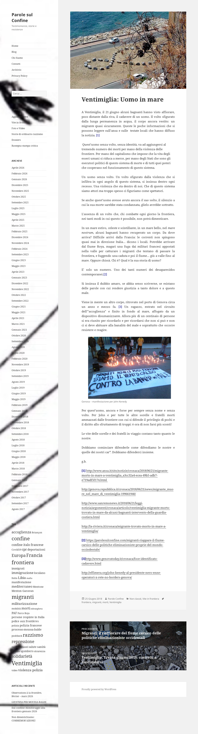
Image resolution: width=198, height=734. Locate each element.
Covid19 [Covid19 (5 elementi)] (16, 549)
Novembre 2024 (20, 243)
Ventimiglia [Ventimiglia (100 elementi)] (27, 663)
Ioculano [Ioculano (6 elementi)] (39, 573)
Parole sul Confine (22, 17)
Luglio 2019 (18, 387)
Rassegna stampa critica (25, 145)
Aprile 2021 (18, 318)
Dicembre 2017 (20, 486)
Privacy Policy (19, 75)
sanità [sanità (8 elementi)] (41, 647)
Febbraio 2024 (19, 248)
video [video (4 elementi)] (15, 670)
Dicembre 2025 (20, 185)
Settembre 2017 (20, 503)
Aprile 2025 (18, 219)
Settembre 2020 (20, 341)
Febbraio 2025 (19, 231)
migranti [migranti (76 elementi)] (23, 596)
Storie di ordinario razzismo (27, 134)
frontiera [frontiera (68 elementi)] (23, 562)
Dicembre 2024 (20, 237)
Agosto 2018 (18, 439)
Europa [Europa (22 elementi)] (19, 555)
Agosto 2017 (18, 509)
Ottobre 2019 (19, 370)
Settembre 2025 (20, 202)
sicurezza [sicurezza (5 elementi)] (39, 651)
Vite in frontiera (20, 122)
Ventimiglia (115, 602)
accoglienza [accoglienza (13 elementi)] (21, 532)
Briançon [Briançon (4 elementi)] (37, 532)
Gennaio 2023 (19, 277)
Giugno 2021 (19, 306)
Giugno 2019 (19, 393)
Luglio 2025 (18, 208)
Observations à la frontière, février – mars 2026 (27, 694)
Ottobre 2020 (19, 335)
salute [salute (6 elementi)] (33, 647)
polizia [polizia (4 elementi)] (15, 625)
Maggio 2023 (19, 266)
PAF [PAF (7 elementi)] (14, 613)
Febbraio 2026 (19, 173)
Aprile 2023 (18, 271)
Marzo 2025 (18, 225)
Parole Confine (116, 598)
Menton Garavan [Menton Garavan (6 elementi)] (23, 591)
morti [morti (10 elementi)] (25, 608)
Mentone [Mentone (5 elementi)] (38, 586)
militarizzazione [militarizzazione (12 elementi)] (24, 603)
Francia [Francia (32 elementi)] (34, 555)
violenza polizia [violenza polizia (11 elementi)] (30, 670)
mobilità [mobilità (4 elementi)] (16, 608)
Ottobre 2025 (19, 196)
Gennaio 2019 (19, 410)
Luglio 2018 (18, 445)
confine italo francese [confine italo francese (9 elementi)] (28, 545)
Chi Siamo (17, 57)
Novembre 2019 (20, 364)
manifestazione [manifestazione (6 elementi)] (21, 582)
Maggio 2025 (19, 214)
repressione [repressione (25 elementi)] (23, 641)
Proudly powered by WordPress (99, 689)
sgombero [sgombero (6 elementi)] (26, 651)
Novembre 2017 (20, 491)
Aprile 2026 (18, 167)
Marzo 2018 (18, 468)
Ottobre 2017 (19, 497)
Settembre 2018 (20, 434)
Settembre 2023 (20, 254)
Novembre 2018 (20, 422)
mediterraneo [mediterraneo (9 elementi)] (22, 586)
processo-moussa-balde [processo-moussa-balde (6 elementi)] (27, 629)
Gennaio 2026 (19, 179)
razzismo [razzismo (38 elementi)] (33, 635)
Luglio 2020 (18, 353)
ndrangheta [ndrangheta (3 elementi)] (37, 608)
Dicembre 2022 (20, 283)
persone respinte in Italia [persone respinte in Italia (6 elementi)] (28, 617)
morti (105, 602)
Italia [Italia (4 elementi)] (14, 578)
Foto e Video (18, 128)
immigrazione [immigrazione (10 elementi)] (22, 572)
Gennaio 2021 (19, 329)
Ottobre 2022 (19, 295)
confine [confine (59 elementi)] (21, 538)
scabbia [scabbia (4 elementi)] (16, 651)
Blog (14, 51)
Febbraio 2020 (19, 358)
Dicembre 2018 (20, 416)
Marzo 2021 (18, 324)
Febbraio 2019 (19, 405)
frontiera (86, 602)
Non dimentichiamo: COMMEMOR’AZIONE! (24, 718)
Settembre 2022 (20, 300)
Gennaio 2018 (19, 480)
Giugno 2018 (19, 451)
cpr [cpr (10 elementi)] (24, 549)
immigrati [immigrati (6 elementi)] (18, 568)
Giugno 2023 (19, 260)
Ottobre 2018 (19, 428)
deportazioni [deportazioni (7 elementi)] (36, 549)
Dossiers (16, 140)
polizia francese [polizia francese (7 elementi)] (31, 625)
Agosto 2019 (18, 382)
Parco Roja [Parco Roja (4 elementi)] (24, 613)
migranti (96, 602)
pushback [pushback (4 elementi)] (17, 635)
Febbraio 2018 (19, 474)
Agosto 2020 (18, 347)
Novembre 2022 (20, 289)
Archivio (16, 69)
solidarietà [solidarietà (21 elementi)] (22, 656)
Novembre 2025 (20, 191)
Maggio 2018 (19, 457)
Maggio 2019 (19, 399)
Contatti (16, 63)
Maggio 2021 (19, 312)
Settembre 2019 (20, 376)
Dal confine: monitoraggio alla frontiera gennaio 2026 (28, 709)
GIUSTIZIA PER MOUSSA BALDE (29, 702)
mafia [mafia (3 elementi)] (29, 578)
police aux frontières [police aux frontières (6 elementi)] (25, 621)
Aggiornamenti (20, 116)
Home (15, 46)
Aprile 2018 (18, 462)
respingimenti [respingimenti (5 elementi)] (20, 647)
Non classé (135, 598)
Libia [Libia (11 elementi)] (22, 577)
